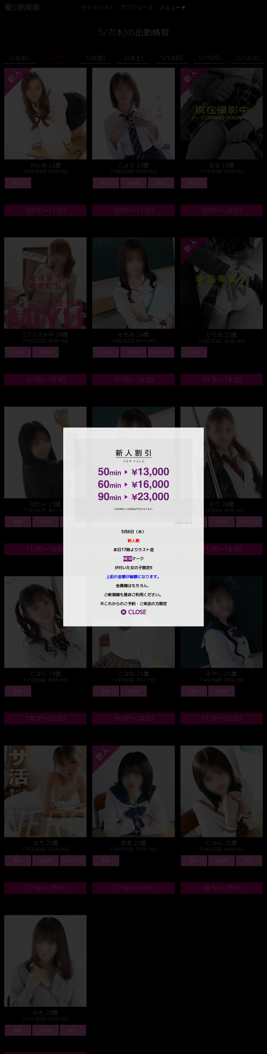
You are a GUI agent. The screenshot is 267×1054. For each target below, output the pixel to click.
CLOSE (133, 612)
